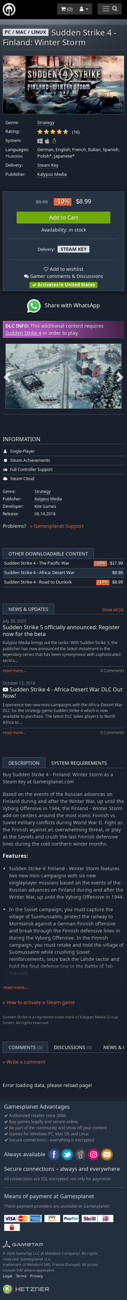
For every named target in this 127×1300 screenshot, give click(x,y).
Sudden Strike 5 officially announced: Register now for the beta (61, 630)
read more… (15, 987)
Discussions (73, 1047)
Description (24, 763)
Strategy (46, 122)
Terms (21, 1275)
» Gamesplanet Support (57, 526)
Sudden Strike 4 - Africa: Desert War (39, 572)
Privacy (36, 1275)
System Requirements (79, 763)
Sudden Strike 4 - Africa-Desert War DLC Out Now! (63, 693)
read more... (14, 670)
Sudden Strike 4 (23, 333)
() (66, 9)
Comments (25, 1047)
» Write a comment (24, 1062)
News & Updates (28, 609)
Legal (7, 1275)
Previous (7, 376)
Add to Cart (63, 217)
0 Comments (112, 670)
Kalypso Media (52, 174)
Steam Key (48, 165)
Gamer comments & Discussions (63, 276)
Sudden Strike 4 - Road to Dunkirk (38, 582)
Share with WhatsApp (63, 306)
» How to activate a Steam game (39, 1002)
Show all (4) (113, 609)
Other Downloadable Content (48, 553)
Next (120, 376)
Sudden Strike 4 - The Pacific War (36, 563)
